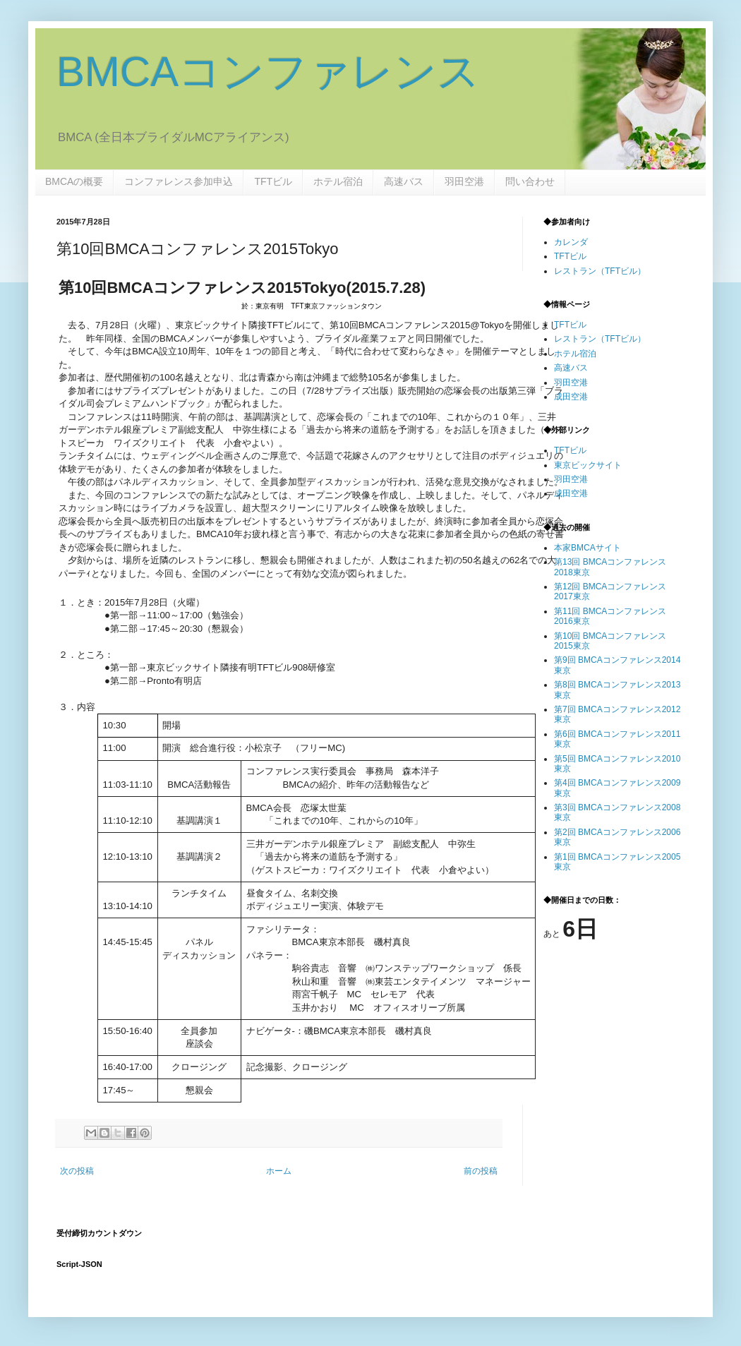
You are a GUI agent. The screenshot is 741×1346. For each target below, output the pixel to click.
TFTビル (273, 181)
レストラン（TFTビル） (600, 271)
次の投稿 (77, 1171)
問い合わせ (530, 181)
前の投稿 (481, 1171)
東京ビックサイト (588, 465)
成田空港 (571, 397)
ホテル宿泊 (338, 181)
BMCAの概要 (74, 181)
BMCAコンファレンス (268, 71)
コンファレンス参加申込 (178, 181)
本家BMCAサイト (587, 548)
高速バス (403, 181)
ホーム (278, 1171)
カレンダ (571, 242)
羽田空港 (464, 181)
